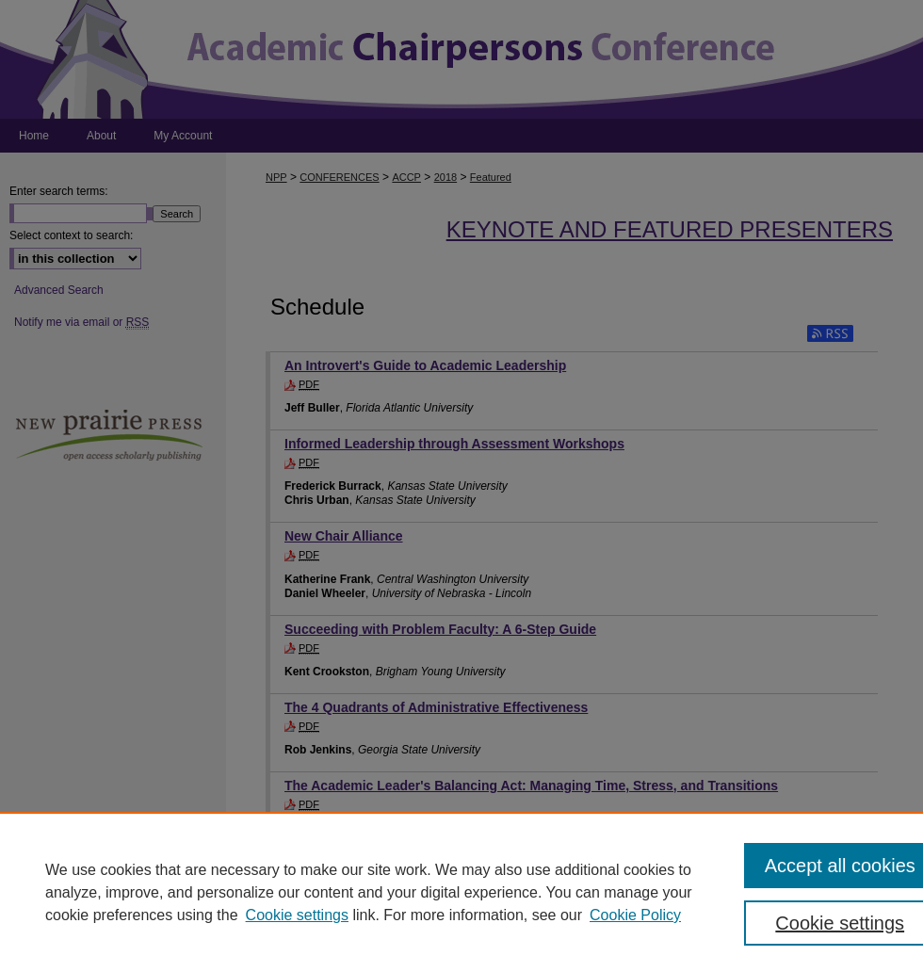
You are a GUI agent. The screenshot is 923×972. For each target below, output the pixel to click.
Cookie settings (297, 915)
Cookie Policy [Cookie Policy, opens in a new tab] (635, 915)
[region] (461, 892)
